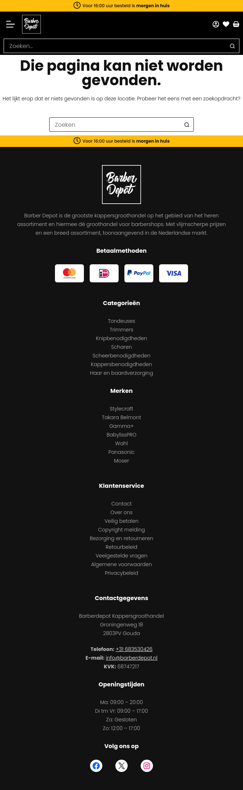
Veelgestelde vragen (121, 555)
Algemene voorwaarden (121, 564)
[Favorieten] (226, 24)
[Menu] (13, 24)
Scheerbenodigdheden (121, 355)
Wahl (121, 443)
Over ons (121, 512)
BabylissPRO (122, 434)
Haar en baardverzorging (121, 373)
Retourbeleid (121, 547)
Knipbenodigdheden (121, 338)
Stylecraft (121, 408)
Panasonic (121, 452)
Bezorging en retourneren (121, 538)
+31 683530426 (134, 649)
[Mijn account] (216, 24)
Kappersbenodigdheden (121, 364)
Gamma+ (121, 426)
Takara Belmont (121, 417)
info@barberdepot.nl (132, 657)
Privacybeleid (121, 573)
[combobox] (114, 46)
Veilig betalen (121, 521)
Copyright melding (121, 529)
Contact (121, 503)
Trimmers (121, 329)
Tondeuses (121, 321)
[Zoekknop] (232, 46)
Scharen (121, 347)
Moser (121, 460)
